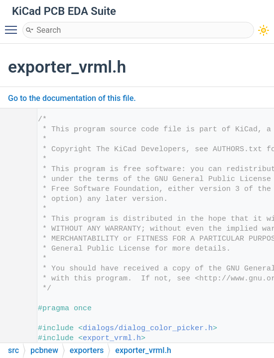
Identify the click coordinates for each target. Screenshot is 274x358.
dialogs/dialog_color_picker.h (148, 328)
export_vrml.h (112, 338)
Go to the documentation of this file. (72, 98)
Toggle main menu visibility (13, 25)
